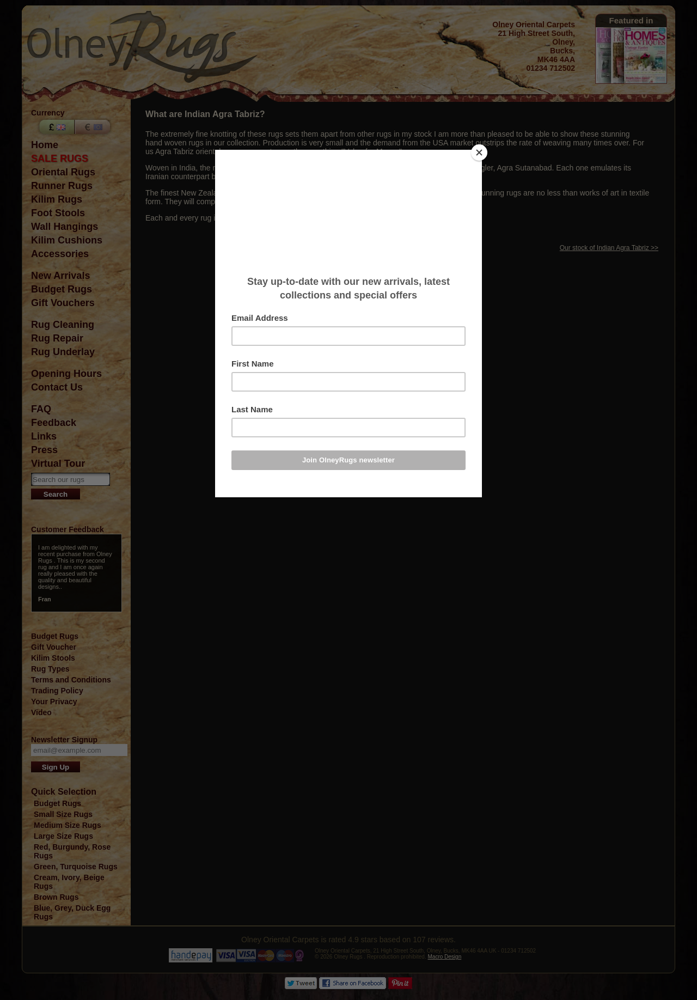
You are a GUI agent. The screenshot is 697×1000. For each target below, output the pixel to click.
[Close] (479, 152)
